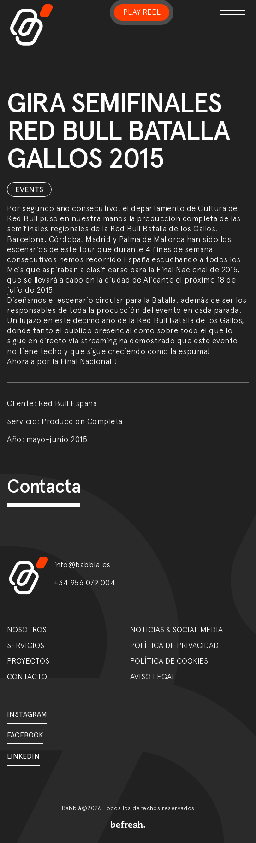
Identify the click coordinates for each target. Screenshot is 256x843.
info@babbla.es (82, 564)
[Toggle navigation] (231, 6)
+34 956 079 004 (85, 582)
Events (29, 189)
